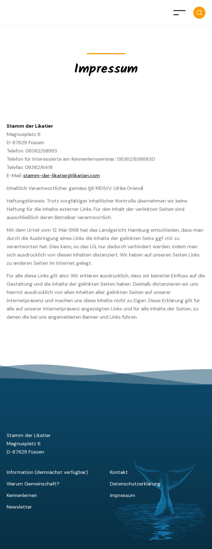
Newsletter (19, 507)
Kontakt (119, 472)
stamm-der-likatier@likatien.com (61, 175)
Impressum (122, 495)
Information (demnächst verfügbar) (47, 472)
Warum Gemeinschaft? (33, 483)
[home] (12, 13)
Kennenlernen (22, 495)
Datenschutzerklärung (135, 483)
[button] (179, 12)
